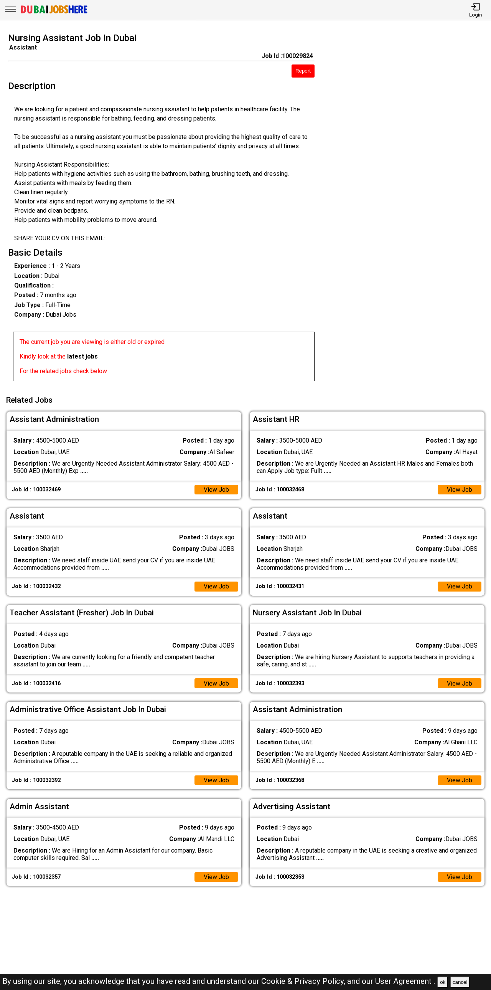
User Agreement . (405, 981)
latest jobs (82, 356)
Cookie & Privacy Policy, (304, 981)
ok (442, 982)
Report (303, 71)
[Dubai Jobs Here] (54, 13)
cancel (460, 982)
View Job (216, 489)
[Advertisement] (409, 209)
